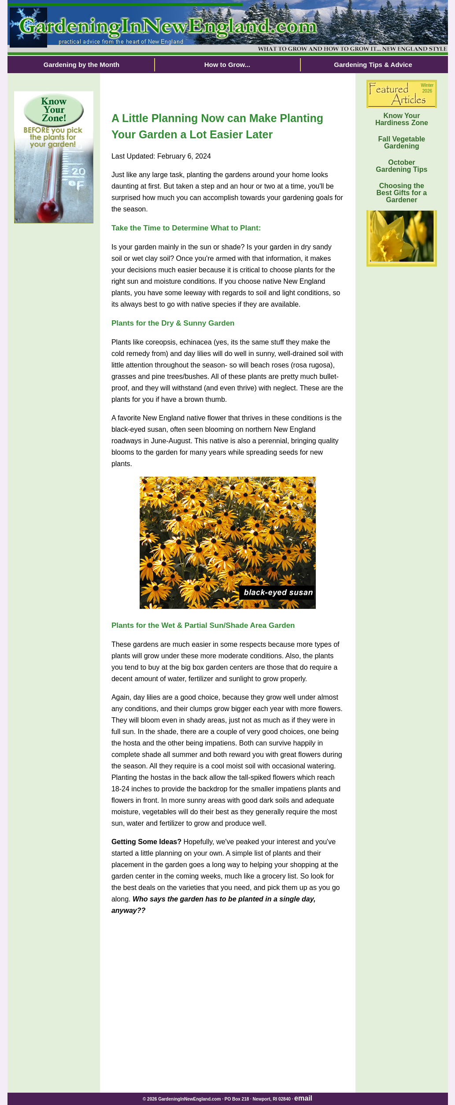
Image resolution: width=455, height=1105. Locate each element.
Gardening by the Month (82, 64)
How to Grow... (227, 64)
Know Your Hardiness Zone (401, 119)
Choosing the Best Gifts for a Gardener (402, 193)
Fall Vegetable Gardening (401, 142)
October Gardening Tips (401, 166)
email (303, 1098)
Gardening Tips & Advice (373, 64)
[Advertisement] (53, 370)
